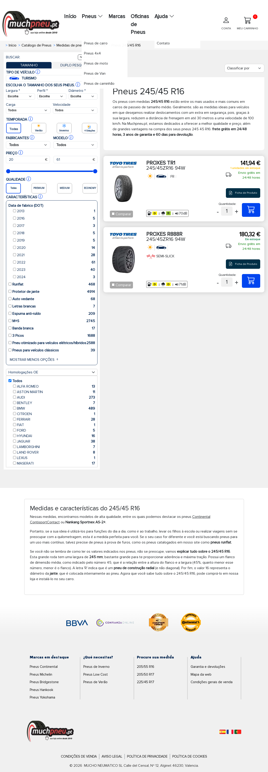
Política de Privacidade (147, 756)
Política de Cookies (189, 756)
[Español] (222, 732)
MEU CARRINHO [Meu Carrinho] (247, 22)
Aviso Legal (112, 756)
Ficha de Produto (243, 192)
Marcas (116, 16)
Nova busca (87, 57)
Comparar (123, 214)
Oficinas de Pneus (140, 24)
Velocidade (61, 104)
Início (70, 16)
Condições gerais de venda (212, 682)
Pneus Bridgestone (44, 682)
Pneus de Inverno (96, 667)
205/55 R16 (145, 667)
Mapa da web (201, 674)
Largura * (13, 90)
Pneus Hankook (41, 690)
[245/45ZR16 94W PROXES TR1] (251, 210)
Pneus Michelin (41, 674)
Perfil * (42, 90)
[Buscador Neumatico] (20, 96)
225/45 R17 (145, 682)
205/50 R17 (145, 674)
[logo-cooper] (158, 623)
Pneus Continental (44, 667)
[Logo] (50, 731)
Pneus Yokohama (42, 697)
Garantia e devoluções (208, 667)
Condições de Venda (79, 756)
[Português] (237, 732)
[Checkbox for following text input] (113, 213)
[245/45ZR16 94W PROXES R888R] (251, 281)
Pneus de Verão (95, 682)
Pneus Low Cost (95, 674)
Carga (10, 104)
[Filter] (244, 68)
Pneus (92, 16)
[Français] (230, 732)
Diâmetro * (77, 90)
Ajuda (164, 16)
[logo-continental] (191, 623)
